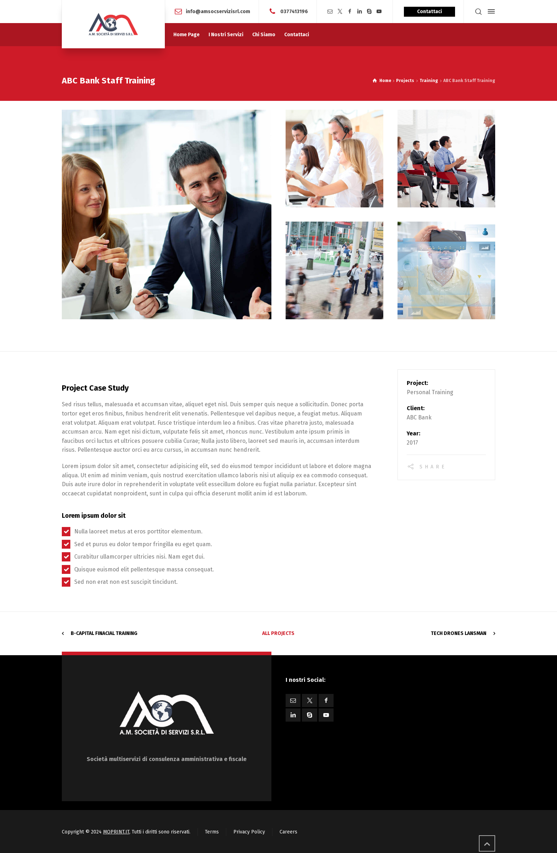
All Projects (278, 633)
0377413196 (294, 11)
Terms (212, 832)
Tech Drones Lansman (458, 633)
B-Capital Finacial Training (104, 633)
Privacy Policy (249, 832)
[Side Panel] (490, 11)
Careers (288, 832)
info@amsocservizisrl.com (218, 11)
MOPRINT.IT (116, 832)
